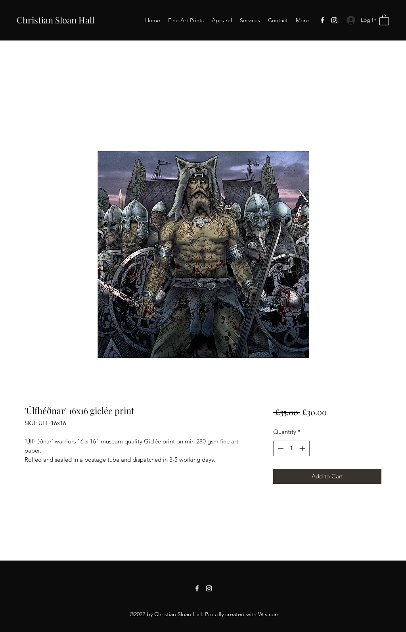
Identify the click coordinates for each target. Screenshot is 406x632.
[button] (384, 19)
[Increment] (303, 448)
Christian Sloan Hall (55, 20)
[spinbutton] (291, 448)
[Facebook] (322, 20)
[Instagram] (334, 20)
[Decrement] (279, 448)
